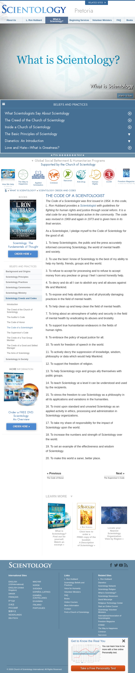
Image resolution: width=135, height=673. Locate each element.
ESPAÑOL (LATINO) (41, 592)
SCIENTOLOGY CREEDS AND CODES (57, 190)
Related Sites (97, 2)
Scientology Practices (17, 282)
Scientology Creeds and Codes (21, 298)
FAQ (119, 20)
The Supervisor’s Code (17, 332)
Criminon (53, 176)
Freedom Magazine (106, 621)
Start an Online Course (108, 606)
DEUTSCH (13, 618)
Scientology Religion (107, 589)
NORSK (36, 585)
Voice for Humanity (72, 588)
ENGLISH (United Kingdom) (16, 589)
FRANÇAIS (13, 597)
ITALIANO (37, 605)
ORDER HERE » (22, 254)
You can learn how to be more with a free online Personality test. (113, 649)
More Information (71, 605)
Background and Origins (18, 271)
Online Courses (71, 602)
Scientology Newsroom (108, 596)
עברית (11, 600)
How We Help (8, 184)
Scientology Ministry (16, 293)
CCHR (109, 176)
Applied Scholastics (38, 177)
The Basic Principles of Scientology (31, 134)
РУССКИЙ (13, 608)
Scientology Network (107, 586)
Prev (55, 155)
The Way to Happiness (23, 177)
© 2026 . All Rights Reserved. (34, 669)
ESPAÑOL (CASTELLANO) (40, 596)
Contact (67, 609)
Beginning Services (79, 20)
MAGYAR (37, 582)
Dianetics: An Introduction (24, 140)
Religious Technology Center (110, 603)
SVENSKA (37, 588)
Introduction (12, 304)
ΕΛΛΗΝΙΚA (38, 601)
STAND (101, 625)
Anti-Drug (81, 176)
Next (79, 155)
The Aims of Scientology (18, 353)
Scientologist (88, 205)
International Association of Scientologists (109, 617)
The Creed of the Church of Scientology (35, 120)
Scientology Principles (17, 277)
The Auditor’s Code (16, 317)
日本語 (11, 605)
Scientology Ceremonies (18, 287)
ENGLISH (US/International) (16, 583)
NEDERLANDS (15, 615)
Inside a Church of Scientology (27, 127)
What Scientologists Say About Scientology (37, 113)
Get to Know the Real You (88, 641)
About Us (11, 20)
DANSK (11, 594)
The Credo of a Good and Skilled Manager (22, 346)
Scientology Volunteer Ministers (107, 611)
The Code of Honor (16, 322)
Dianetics (102, 583)
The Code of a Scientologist (20, 327)
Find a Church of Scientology (76, 612)
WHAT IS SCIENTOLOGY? (23, 190)
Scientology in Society (17, 359)
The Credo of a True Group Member (19, 339)
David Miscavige (105, 599)
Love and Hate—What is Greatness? (32, 147)
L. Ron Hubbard (34, 20)
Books (129, 20)
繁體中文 (12, 611)
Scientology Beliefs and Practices (74, 584)
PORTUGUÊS (39, 608)
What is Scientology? (56, 20)
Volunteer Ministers (102, 20)
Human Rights (95, 177)
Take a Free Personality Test (98, 668)
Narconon (67, 175)
